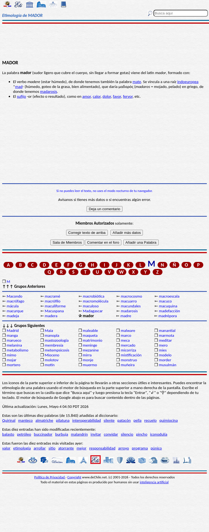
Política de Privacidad (50, 477)
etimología (22, 448)
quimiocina (168, 420)
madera (51, 315)
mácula (13, 306)
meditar (165, 340)
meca (125, 340)
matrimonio (92, 340)
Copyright (74, 477)
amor (86, 96)
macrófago (15, 301)
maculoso (91, 306)
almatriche (44, 420)
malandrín (79, 434)
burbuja (61, 434)
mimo (11, 355)
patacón (124, 420)
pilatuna (63, 420)
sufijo (21, 96)
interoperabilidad (86, 420)
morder (165, 359)
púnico (156, 448)
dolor (107, 96)
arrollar (39, 448)
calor (97, 96)
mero (163, 345)
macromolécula (95, 301)
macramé (52, 296)
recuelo (150, 420)
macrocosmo (131, 296)
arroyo (123, 448)
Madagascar (93, 310)
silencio (127, 434)
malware (128, 330)
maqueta (90, 335)
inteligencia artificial (154, 482)
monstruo (129, 359)
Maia (49, 330)
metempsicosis (57, 350)
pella (137, 420)
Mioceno (52, 355)
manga (12, 335)
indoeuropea (187, 81)
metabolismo (17, 350)
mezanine (91, 350)
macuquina (168, 306)
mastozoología (57, 340)
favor (117, 96)
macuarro (129, 301)
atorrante (66, 448)
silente (109, 420)
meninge (90, 345)
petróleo (24, 434)
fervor (128, 96)
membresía (54, 345)
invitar (96, 434)
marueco (14, 340)
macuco (165, 301)
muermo (90, 364)
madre (125, 315)
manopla (52, 335)
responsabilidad (102, 448)
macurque (15, 310)
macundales (131, 306)
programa (140, 448)
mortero (13, 364)
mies (163, 350)
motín (49, 364)
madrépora (167, 315)
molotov (52, 359)
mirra (87, 355)
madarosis (48, 91)
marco (126, 335)
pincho (141, 434)
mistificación (131, 355)
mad (18, 86)
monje (88, 359)
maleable (90, 330)
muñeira (128, 364)
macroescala (169, 296)
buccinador (43, 434)
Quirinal (9, 420)
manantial (167, 330)
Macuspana (54, 310)
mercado (128, 345)
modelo (165, 355)
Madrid (13, 330)
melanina (14, 345)
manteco (25, 420)
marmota (166, 335)
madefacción (169, 310)
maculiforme (55, 306)
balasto (8, 434)
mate (137, 81)
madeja (13, 315)
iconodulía (158, 434)
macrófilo (52, 301)
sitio (52, 448)
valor (6, 448)
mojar (11, 359)
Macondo (14, 296)
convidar (111, 434)
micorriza (128, 350)
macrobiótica (93, 296)
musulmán (167, 364)
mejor (81, 448)
